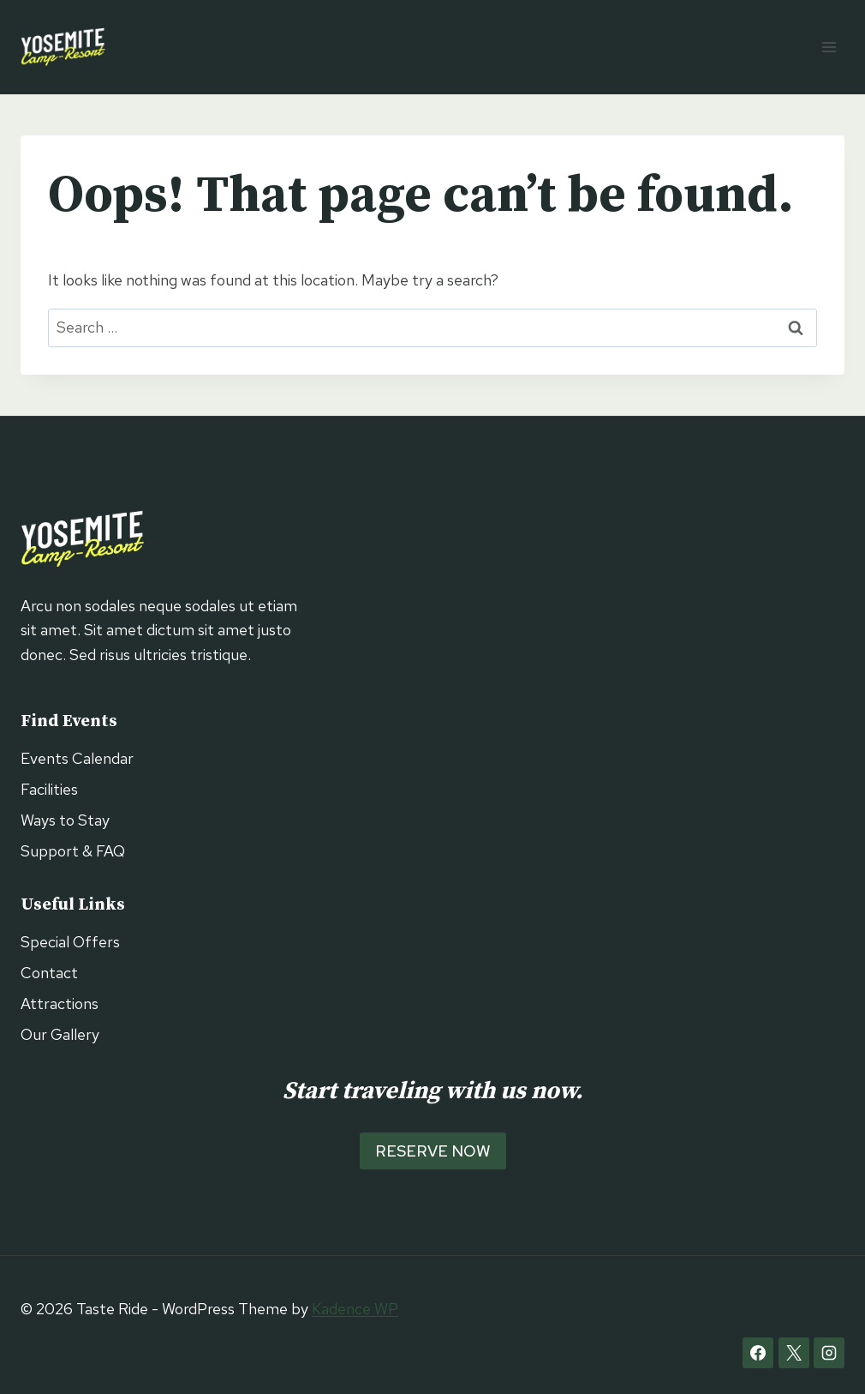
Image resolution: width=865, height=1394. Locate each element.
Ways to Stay (65, 820)
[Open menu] (828, 46)
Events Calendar (77, 758)
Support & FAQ (73, 851)
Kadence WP (355, 1309)
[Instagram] (829, 1352)
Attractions (59, 1003)
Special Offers (70, 942)
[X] (793, 1352)
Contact (49, 972)
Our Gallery (60, 1034)
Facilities (49, 789)
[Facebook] (758, 1352)
